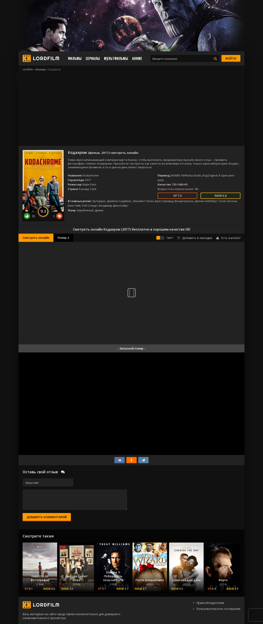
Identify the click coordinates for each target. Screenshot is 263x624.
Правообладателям (210, 603)
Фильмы (75, 58)
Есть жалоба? (228, 238)
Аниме (137, 58)
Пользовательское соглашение (218, 609)
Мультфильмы (116, 58)
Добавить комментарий (47, 517)
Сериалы (93, 58)
